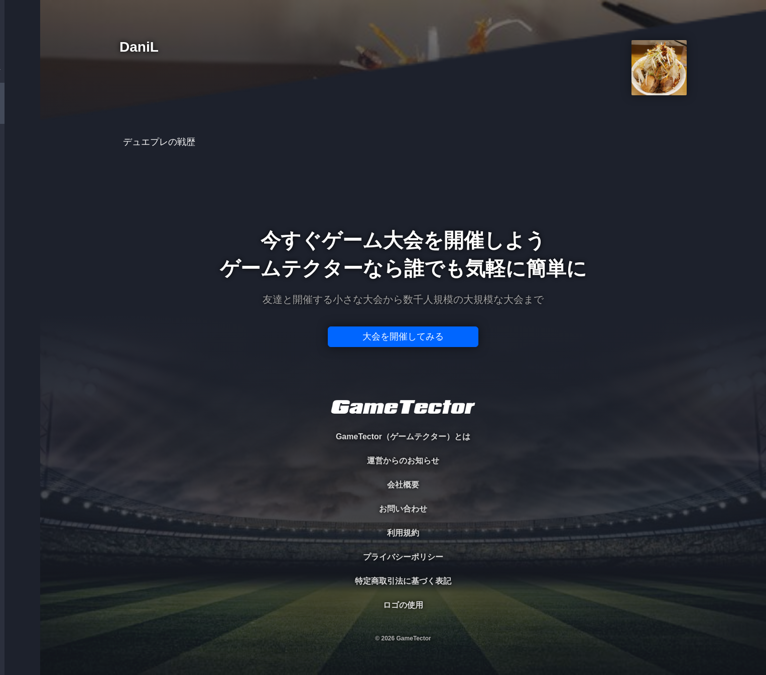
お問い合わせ (403, 508)
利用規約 (403, 533)
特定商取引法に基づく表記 (403, 581)
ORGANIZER (20, 153)
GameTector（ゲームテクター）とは (403, 436)
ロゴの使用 (403, 605)
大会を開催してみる (403, 336)
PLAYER (20, 112)
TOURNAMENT (20, 71)
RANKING (20, 194)
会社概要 (403, 484)
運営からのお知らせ (403, 460)
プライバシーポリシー (403, 557)
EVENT (20, 235)
